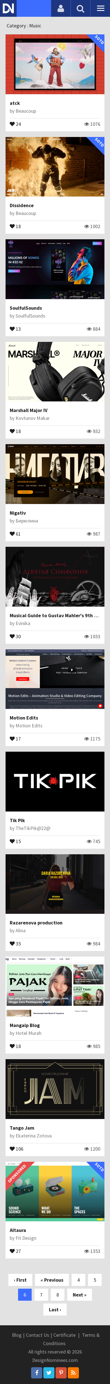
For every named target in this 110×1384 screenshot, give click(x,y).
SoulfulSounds (26, 308)
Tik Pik (17, 820)
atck (15, 103)
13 (15, 328)
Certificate (64, 1335)
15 (15, 841)
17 (15, 738)
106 (16, 1148)
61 (15, 533)
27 (15, 1250)
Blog (17, 1335)
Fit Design (26, 1238)
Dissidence (22, 205)
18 (15, 226)
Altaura (18, 1230)
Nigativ (18, 513)
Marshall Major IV (29, 410)
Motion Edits (24, 718)
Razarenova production (36, 922)
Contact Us (37, 1335)
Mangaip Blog (25, 1025)
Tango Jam (22, 1128)
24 (15, 123)
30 (15, 636)
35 (15, 943)
